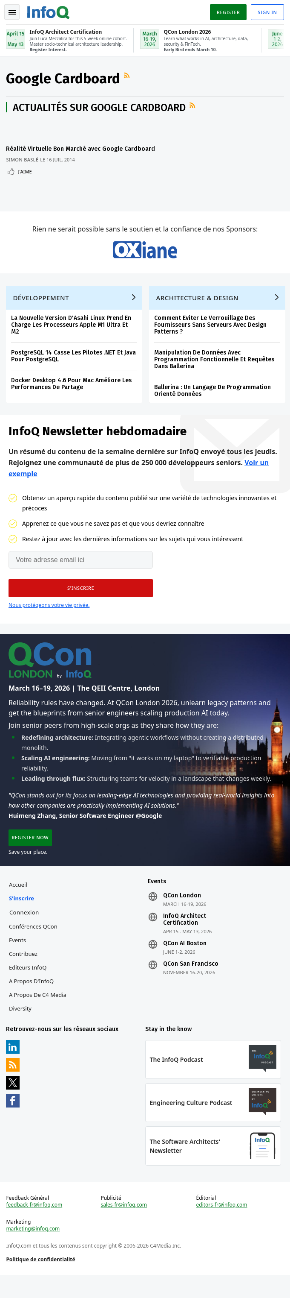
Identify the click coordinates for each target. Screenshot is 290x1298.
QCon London (182, 914)
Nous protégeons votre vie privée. (49, 620)
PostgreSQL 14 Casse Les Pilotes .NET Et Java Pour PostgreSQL (74, 370)
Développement (42, 312)
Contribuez (24, 972)
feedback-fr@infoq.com (35, 1226)
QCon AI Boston (185, 962)
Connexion (25, 931)
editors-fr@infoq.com (221, 1226)
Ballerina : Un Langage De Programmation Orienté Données (213, 405)
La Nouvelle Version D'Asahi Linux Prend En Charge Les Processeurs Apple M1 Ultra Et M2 (72, 339)
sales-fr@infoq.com (124, 1226)
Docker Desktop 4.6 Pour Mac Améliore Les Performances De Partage (72, 398)
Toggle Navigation (12, 12)
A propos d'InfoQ (32, 1000)
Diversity (21, 1027)
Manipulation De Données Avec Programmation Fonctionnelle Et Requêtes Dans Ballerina (215, 373)
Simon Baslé (23, 168)
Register (227, 12)
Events (18, 959)
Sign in (266, 12)
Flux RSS (129, 77)
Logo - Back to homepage (49, 11)
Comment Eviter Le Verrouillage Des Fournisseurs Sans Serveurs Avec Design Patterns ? (211, 339)
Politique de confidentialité (41, 1280)
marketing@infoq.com (33, 1250)
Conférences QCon (34, 945)
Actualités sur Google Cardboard (100, 109)
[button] (81, 604)
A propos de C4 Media (38, 1013)
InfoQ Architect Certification (184, 938)
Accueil (19, 903)
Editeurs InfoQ (29, 986)
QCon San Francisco (190, 982)
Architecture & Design (198, 312)
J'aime (25, 180)
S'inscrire (22, 917)
